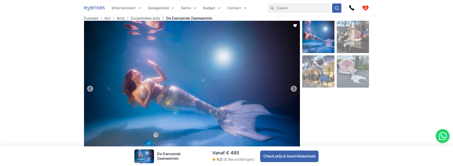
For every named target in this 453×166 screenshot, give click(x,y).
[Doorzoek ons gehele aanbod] (336, 8)
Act (107, 18)
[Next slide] (294, 89)
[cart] (365, 8)
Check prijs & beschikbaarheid (289, 156)
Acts (121, 18)
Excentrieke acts (145, 18)
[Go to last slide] (90, 89)
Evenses (91, 18)
